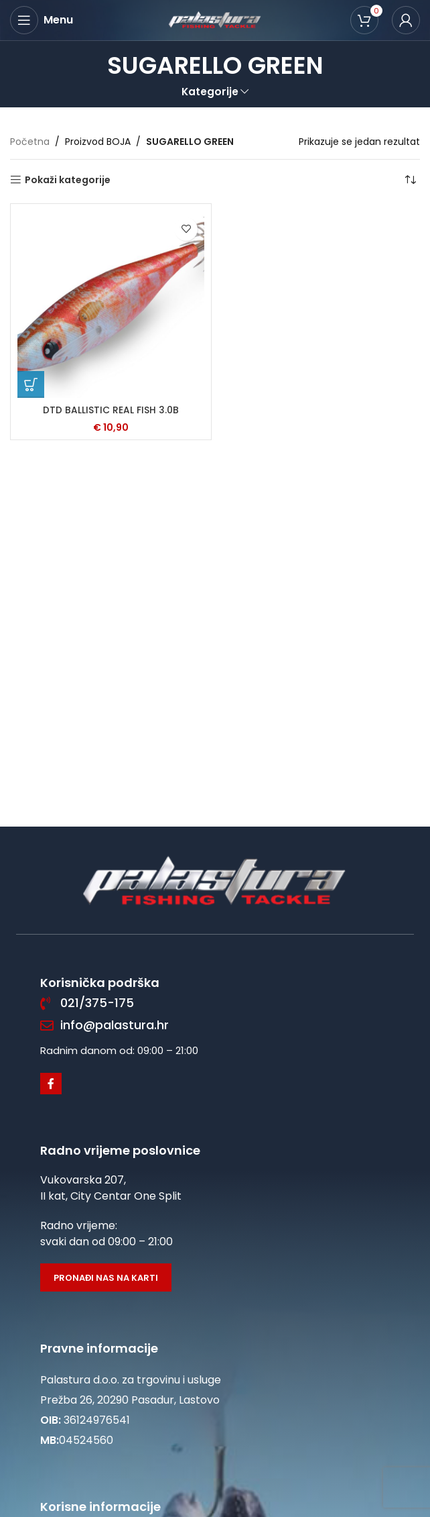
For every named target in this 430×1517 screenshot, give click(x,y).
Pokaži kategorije (68, 180)
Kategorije (210, 92)
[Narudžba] (410, 180)
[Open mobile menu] (41, 20)
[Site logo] (215, 19)
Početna (30, 141)
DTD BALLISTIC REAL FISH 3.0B (111, 410)
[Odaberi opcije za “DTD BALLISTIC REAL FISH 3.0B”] (30, 384)
